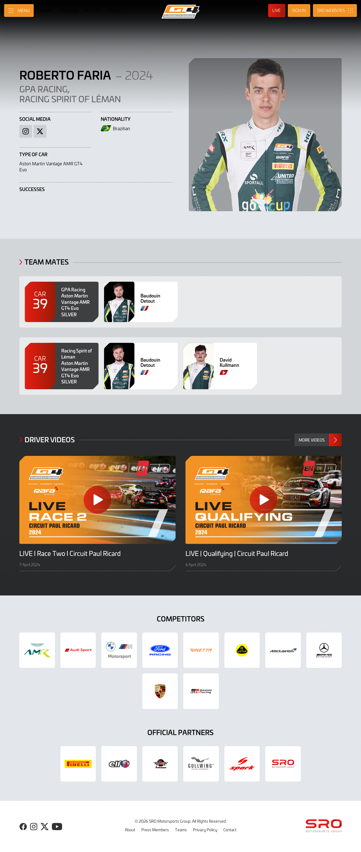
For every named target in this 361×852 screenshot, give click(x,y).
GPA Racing (43, 89)
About (130, 829)
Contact (230, 829)
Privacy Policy (205, 829)
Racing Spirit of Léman (70, 99)
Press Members (155, 829)
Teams (181, 829)
